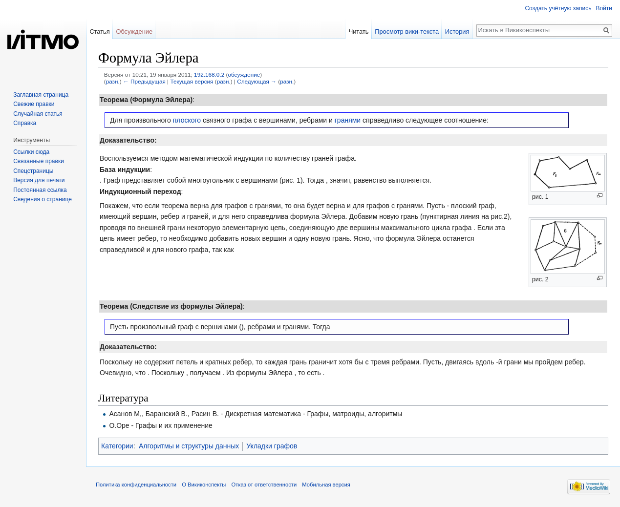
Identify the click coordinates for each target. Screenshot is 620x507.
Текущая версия (191, 81)
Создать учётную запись (558, 8)
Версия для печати (38, 180)
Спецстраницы (33, 171)
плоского (187, 120)
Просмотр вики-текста (407, 31)
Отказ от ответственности (264, 484)
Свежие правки (33, 104)
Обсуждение (134, 31)
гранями (348, 120)
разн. (113, 81)
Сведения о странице (42, 199)
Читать (359, 31)
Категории (117, 446)
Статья (99, 31)
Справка (24, 123)
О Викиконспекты (204, 484)
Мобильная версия (326, 484)
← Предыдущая (144, 81)
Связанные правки (38, 161)
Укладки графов (271, 446)
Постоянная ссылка (39, 190)
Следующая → (257, 81)
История (457, 31)
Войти (604, 8)
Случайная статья (37, 113)
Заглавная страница (40, 94)
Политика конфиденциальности (136, 484)
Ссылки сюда (31, 151)
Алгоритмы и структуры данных (189, 446)
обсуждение (244, 74)
